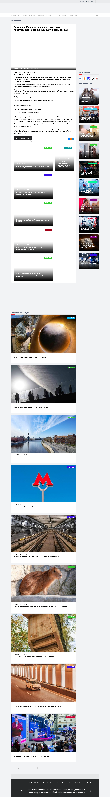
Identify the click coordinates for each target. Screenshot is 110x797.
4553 (28, 244)
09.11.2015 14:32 (27, 72)
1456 (92, 243)
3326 (28, 163)
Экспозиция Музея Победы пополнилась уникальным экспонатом (88, 246)
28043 (25, 754)
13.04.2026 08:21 (85, 151)
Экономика (40, 15)
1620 (92, 188)
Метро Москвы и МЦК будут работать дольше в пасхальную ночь (88, 265)
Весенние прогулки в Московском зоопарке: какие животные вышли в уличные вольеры (40, 606)
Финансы (73, 21)
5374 (92, 223)
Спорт (64, 15)
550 (92, 168)
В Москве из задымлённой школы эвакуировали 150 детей (29, 248)
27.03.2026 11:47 (18, 504)
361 (92, 95)
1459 (92, 261)
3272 (69, 158)
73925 (25, 454)
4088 (28, 189)
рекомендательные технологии (67, 794)
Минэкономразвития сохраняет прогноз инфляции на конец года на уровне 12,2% (35, 768)
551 (92, 133)
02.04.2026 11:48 (18, 404)
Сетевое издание (61, 789)
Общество (49, 15)
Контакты (89, 782)
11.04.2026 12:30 (85, 261)
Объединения (92, 163)
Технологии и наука (90, 108)
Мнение (94, 90)
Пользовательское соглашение (82, 791)
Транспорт (78, 21)
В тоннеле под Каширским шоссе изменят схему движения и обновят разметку (37, 706)
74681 (25, 404)
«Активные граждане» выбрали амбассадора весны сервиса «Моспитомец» (87, 99)
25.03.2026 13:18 (18, 704)
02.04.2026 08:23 (18, 604)
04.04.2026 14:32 (18, 454)
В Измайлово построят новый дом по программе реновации (88, 155)
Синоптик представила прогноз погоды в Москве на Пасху (31, 407)
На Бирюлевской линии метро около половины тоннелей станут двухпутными (37, 556)
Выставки (93, 200)
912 (92, 206)
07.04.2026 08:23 (18, 554)
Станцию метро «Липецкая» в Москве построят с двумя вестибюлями (34, 507)
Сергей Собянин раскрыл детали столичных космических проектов (87, 191)
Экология (71, 417)
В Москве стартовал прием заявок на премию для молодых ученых (88, 118)
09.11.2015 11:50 (21, 216)
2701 (28, 216)
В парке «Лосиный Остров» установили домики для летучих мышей (34, 656)
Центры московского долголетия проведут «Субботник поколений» (87, 136)
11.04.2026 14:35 (85, 243)
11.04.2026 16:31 (85, 223)
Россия (13, 15)
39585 (25, 604)
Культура (57, 15)
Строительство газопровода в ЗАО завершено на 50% (30, 357)
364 (92, 115)
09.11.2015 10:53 (21, 270)
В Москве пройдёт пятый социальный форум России (33, 221)
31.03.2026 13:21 (18, 355)
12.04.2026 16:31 (85, 168)
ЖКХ (93, 21)
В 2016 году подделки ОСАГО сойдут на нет (32, 167)
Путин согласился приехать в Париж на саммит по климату (30, 193)
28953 (25, 704)
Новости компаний (78, 782)
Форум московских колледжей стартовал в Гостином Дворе (32, 756)
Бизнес (96, 21)
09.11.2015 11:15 (21, 244)
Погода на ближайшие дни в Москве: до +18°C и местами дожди (33, 457)
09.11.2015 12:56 (21, 163)
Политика (32, 15)
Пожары (48, 230)
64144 (25, 504)
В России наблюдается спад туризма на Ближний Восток (64, 164)
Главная (23, 782)
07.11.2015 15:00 (62, 158)
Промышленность (86, 21)
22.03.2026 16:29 (18, 754)
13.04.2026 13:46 (85, 95)
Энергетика (67, 21)
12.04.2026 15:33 (85, 188)
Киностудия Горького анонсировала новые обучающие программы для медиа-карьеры (87, 227)
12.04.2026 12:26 (85, 206)
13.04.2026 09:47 (85, 133)
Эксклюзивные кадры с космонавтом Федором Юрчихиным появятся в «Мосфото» (87, 172)
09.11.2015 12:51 (21, 189)
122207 (25, 355)
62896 (25, 554)
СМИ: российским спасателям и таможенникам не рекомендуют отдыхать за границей (33, 275)
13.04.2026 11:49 (85, 115)
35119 (25, 654)
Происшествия (72, 15)
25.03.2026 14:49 (18, 654)
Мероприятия (70, 716)
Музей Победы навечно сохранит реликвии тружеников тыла (87, 210)
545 (92, 151)
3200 (28, 270)
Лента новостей (22, 15)
